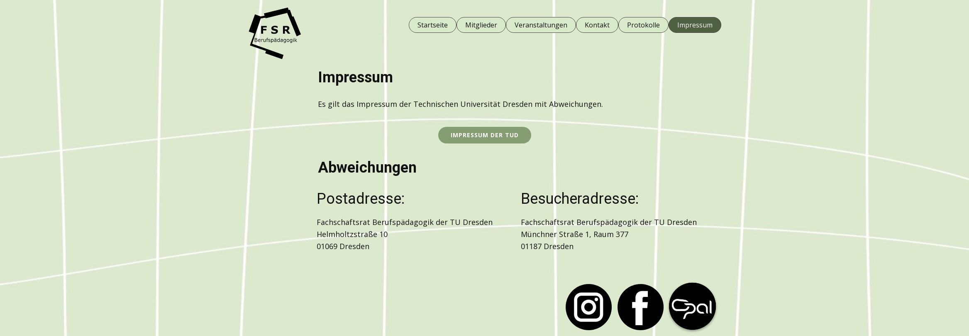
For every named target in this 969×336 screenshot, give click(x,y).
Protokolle (643, 25)
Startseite (432, 25)
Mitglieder (481, 25)
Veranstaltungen (541, 25)
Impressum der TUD (485, 135)
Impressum (695, 25)
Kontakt (597, 25)
